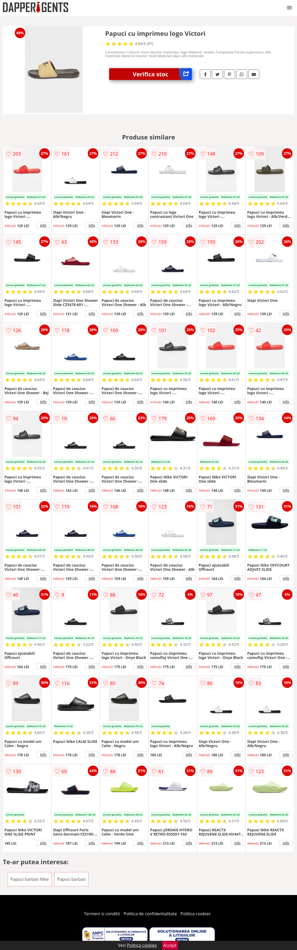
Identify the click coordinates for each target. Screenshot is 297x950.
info (43, 225)
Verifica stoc (162, 74)
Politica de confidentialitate (150, 914)
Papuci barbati (71, 879)
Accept (170, 945)
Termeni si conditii (102, 914)
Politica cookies (196, 914)
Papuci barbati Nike (30, 879)
